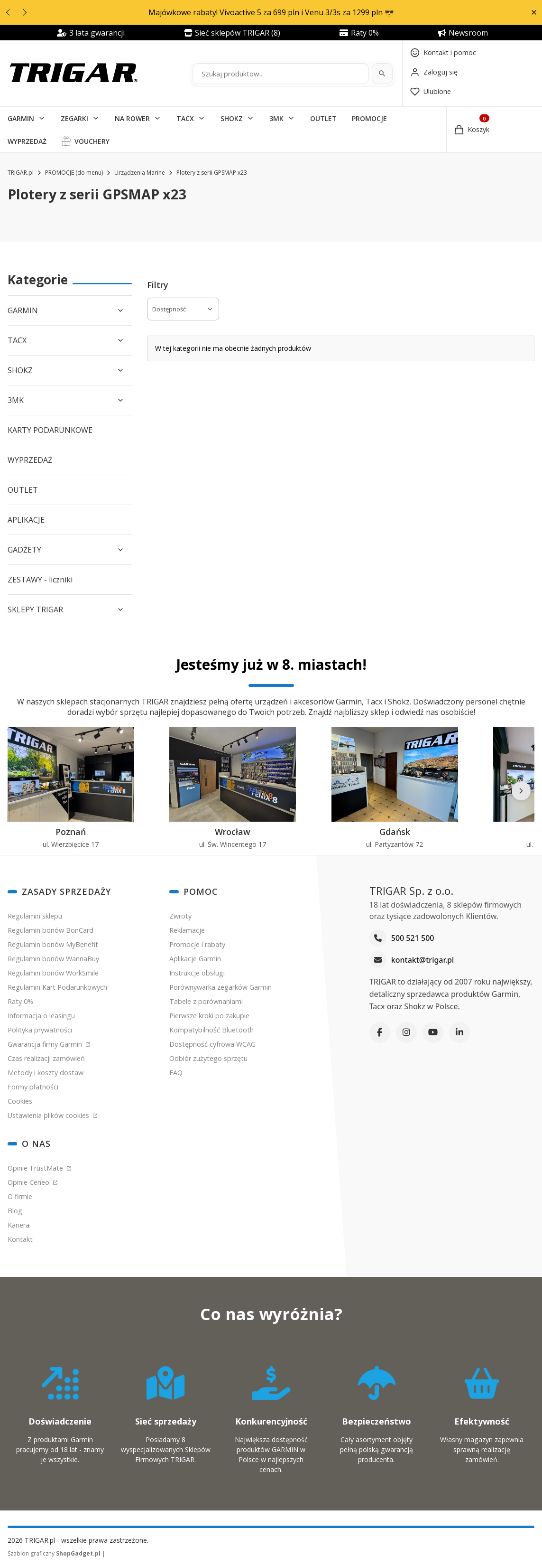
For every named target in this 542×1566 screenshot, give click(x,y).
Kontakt (20, 1239)
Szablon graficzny (55, 1553)
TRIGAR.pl (21, 173)
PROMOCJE (369, 118)
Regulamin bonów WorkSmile (53, 972)
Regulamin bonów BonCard (50, 930)
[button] (533, 12)
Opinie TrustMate (36, 1167)
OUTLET (323, 118)
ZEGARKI (74, 118)
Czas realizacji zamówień (46, 1058)
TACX (185, 118)
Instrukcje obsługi (197, 972)
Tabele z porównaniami (206, 1001)
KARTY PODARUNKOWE (50, 430)
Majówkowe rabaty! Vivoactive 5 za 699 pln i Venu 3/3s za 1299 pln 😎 (271, 12)
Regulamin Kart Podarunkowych (57, 987)
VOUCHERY (92, 141)
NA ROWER (132, 118)
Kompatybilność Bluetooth (211, 1029)
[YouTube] (433, 1032)
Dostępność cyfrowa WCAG (212, 1044)
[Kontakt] (443, 52)
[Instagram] (406, 1032)
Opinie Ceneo (29, 1182)
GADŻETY (24, 549)
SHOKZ (231, 118)
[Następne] (521, 790)
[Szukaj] (382, 73)
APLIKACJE (26, 520)
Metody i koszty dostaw (45, 1072)
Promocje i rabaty (197, 944)
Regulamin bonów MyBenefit (53, 944)
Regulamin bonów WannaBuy (53, 958)
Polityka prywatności (40, 1029)
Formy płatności (33, 1086)
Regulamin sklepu (35, 915)
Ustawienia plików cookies (49, 1115)
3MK (276, 118)
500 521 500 (412, 938)
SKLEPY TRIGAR (35, 609)
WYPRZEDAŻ (27, 141)
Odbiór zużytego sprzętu (208, 1058)
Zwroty (180, 915)
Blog (15, 1210)
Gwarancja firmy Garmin (46, 1044)
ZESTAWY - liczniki (40, 579)
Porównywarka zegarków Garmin (220, 987)
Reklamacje (187, 930)
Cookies (20, 1101)
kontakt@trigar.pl (422, 960)
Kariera (18, 1224)
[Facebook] (379, 1032)
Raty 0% (20, 1001)
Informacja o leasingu (41, 1015)
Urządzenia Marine (139, 173)
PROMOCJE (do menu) (74, 173)
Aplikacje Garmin (195, 958)
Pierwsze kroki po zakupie (209, 1015)
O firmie (20, 1196)
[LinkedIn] (459, 1032)
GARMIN (21, 118)
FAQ (176, 1072)
